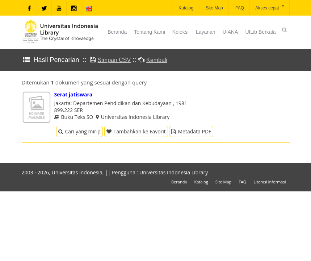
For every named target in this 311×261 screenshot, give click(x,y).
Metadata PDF (191, 131)
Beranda (117, 32)
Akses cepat (270, 7)
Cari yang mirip (79, 131)
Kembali (156, 60)
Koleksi (180, 32)
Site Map (214, 8)
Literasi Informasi (269, 182)
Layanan (205, 32)
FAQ (239, 8)
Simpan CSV (114, 60)
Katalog (185, 8)
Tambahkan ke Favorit (136, 131)
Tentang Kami (149, 32)
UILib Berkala (260, 32)
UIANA (230, 32)
